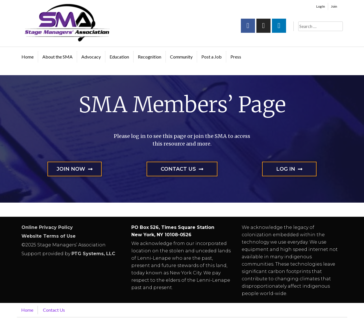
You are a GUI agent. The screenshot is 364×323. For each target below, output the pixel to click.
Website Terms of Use (48, 236)
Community (181, 56)
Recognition (149, 56)
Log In (320, 6)
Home (27, 56)
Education (119, 56)
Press (235, 56)
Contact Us (54, 310)
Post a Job (211, 56)
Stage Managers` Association (66, 22)
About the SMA (57, 56)
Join (334, 6)
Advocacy (91, 56)
